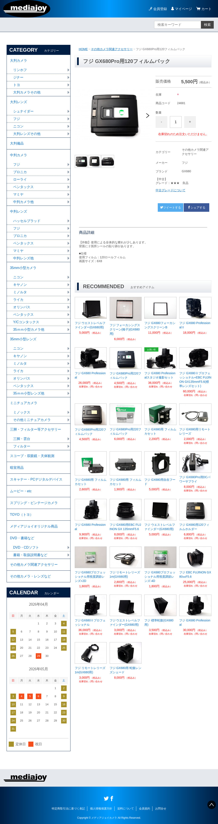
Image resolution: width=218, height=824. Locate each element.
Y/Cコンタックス (26, 322)
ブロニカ (20, 172)
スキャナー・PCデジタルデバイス (36, 479)
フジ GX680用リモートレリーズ (194, 431)
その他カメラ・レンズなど (30, 576)
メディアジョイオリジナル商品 (34, 526)
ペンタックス (23, 187)
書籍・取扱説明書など (30, 555)
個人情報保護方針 (101, 808)
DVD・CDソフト (26, 547)
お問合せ (160, 808)
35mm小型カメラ (23, 268)
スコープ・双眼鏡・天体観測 (32, 456)
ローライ (20, 179)
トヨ (16, 85)
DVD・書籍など (22, 538)
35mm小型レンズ (23, 339)
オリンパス (21, 307)
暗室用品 (17, 467)
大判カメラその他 (26, 92)
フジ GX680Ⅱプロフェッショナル (90, 622)
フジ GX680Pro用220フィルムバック (125, 375)
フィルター (21, 446)
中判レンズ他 (23, 258)
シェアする (196, 207)
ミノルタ (20, 292)
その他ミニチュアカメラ (32, 420)
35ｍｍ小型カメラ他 (28, 329)
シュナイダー (23, 111)
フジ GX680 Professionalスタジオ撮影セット (159, 375)
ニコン (18, 126)
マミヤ (18, 194)
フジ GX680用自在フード (159, 482)
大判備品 (17, 143)
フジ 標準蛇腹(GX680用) (158, 622)
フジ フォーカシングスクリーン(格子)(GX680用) (125, 329)
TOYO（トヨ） (21, 514)
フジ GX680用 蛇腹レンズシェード (125, 670)
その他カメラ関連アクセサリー (112, 49)
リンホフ (20, 70)
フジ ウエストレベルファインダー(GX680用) (90, 325)
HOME (83, 49)
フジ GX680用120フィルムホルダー (194, 527)
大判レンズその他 (26, 134)
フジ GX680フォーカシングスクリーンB (159, 325)
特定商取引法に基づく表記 (68, 808)
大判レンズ (18, 102)
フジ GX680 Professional (90, 375)
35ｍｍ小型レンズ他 (28, 393)
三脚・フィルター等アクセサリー (35, 429)
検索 (207, 24)
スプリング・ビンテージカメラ (34, 503)
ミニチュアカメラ (23, 403)
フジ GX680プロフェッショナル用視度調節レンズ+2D (90, 577)
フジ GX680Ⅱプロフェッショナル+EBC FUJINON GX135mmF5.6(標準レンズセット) (195, 379)
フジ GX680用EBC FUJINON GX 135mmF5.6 (125, 527)
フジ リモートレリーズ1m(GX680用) (125, 574)
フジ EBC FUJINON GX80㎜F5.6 (195, 574)
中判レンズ (18, 211)
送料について (125, 808)
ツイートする (170, 207)
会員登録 (160, 9)
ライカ (18, 299)
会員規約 (144, 808)
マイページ (183, 9)
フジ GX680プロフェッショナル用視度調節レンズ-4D (159, 577)
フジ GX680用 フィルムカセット (160, 431)
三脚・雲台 (21, 439)
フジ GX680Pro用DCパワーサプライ (194, 479)
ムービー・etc (21, 491)
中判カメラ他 (23, 202)
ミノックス (21, 412)
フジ (16, 119)
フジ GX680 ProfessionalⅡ (194, 325)
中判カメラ (18, 155)
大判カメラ (18, 60)
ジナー (18, 77)
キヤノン (20, 284)
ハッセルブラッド (26, 221)
